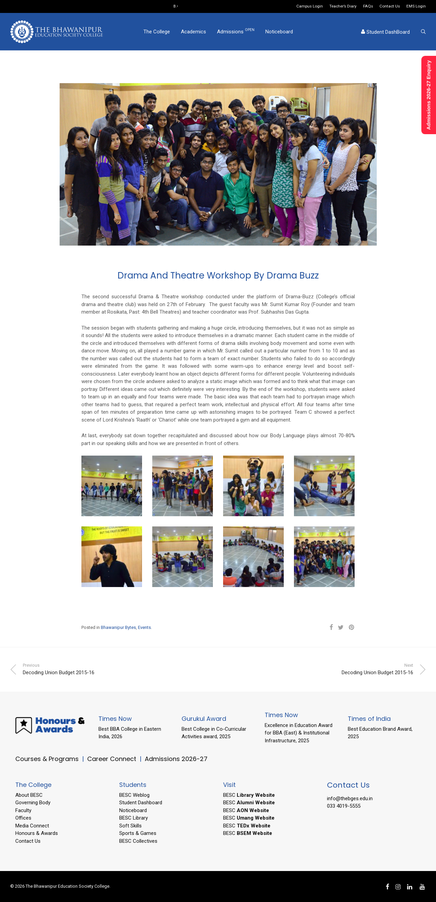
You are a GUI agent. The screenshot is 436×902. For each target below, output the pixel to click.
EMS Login (416, 6)
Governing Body (32, 803)
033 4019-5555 (343, 806)
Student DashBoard (385, 32)
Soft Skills (130, 826)
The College (156, 32)
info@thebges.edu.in (350, 798)
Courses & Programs (47, 759)
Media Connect (32, 826)
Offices (23, 818)
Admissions (235, 31)
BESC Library (133, 818)
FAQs (368, 6)
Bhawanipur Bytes (118, 627)
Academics (193, 32)
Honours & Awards (36, 833)
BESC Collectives (138, 841)
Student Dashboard (140, 803)
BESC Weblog (134, 795)
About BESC (29, 795)
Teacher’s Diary (343, 6)
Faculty (23, 810)
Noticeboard (279, 32)
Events (144, 627)
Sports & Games (137, 833)
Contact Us (389, 6)
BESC (249, 795)
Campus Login (309, 6)
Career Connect (112, 759)
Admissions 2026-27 (176, 759)
